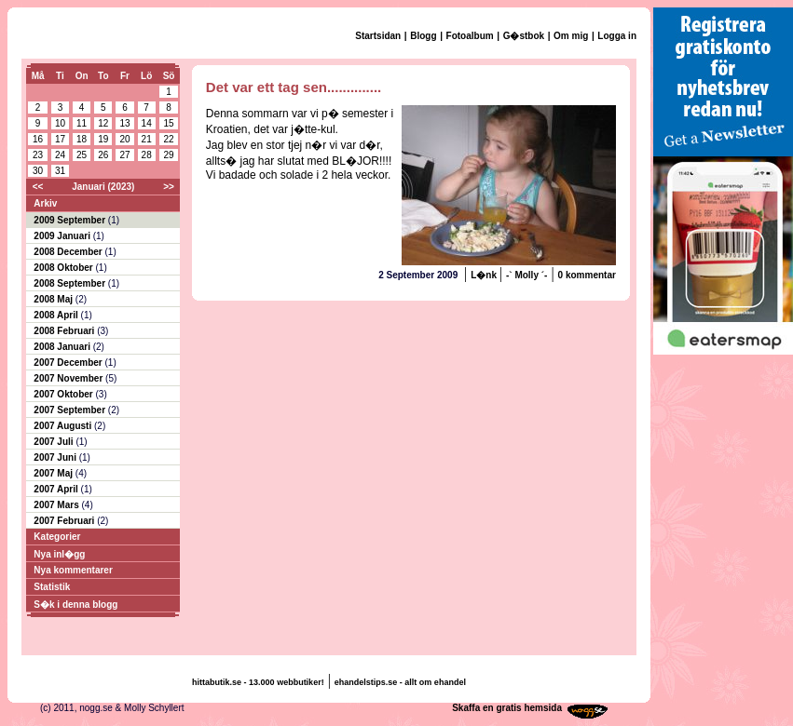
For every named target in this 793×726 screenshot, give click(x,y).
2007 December (69, 362)
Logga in (616, 36)
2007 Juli (54, 442)
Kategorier (57, 536)
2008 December (69, 252)
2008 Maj (54, 299)
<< (38, 187)
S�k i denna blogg (75, 604)
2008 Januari (63, 347)
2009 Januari (63, 236)
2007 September (71, 410)
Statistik (52, 587)
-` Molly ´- (526, 275)
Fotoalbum (470, 36)
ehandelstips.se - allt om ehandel (400, 682)
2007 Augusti (64, 426)
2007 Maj (54, 473)
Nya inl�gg (59, 554)
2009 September (71, 220)
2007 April (57, 489)
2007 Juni (56, 457)
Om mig (571, 36)
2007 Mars (57, 505)
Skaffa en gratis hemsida (507, 708)
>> (168, 187)
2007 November (69, 378)
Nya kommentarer (73, 570)
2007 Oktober (64, 394)
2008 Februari (65, 331)
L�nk (485, 275)
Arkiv (45, 203)
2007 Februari (65, 521)
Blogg (423, 36)
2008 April (57, 315)
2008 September (71, 283)
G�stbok (523, 36)
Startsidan (378, 36)
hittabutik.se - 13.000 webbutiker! (258, 682)
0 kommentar (587, 275)
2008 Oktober (64, 267)
